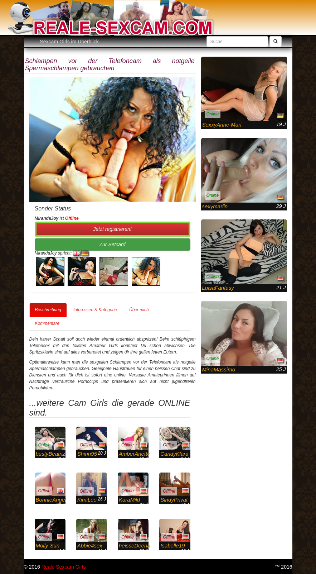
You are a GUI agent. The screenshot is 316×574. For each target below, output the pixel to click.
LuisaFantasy (218, 288)
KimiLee (87, 500)
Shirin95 (87, 454)
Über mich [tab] (139, 309)
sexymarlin (215, 206)
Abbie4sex (89, 545)
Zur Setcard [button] (112, 244)
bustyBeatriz (50, 454)
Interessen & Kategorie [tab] (95, 309)
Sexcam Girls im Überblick (69, 41)
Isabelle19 (172, 545)
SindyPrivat (174, 500)
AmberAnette (134, 454)
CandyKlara (174, 454)
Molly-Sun (48, 545)
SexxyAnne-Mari (222, 125)
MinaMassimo (218, 369)
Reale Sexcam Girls (64, 567)
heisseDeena (134, 545)
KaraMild (129, 500)
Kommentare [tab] (47, 323)
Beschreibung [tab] (48, 309)
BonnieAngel (51, 500)
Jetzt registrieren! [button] (112, 229)
